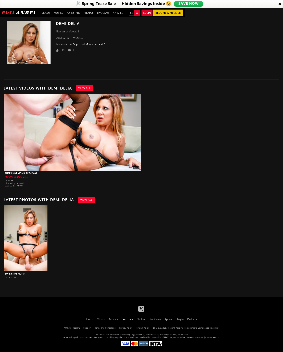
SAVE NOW (188, 4)
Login (147, 12)
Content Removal (213, 337)
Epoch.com (77, 337)
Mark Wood (10, 176)
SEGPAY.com (166, 337)
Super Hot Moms (15, 273)
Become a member (168, 12)
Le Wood (9, 180)
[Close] (280, 4)
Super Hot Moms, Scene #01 (89, 44)
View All (84, 88)
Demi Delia (22, 176)
